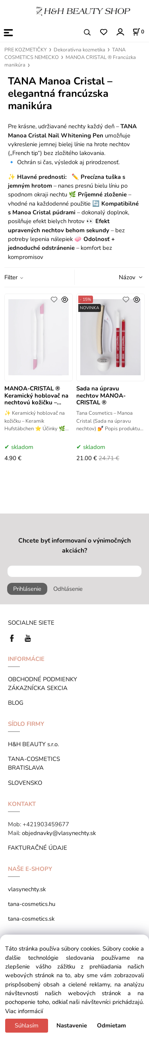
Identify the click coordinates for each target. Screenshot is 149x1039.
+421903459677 (46, 824)
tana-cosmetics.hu (31, 904)
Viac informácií (24, 1011)
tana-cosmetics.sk (31, 919)
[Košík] (138, 31)
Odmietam (111, 1025)
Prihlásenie (27, 589)
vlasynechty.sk (27, 889)
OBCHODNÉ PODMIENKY (42, 679)
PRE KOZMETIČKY (25, 49)
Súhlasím (27, 1025)
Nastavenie (71, 1025)
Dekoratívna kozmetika (79, 49)
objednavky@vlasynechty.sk (59, 833)
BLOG (15, 703)
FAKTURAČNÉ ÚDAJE (37, 848)
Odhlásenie (68, 589)
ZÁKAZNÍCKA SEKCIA (39, 688)
